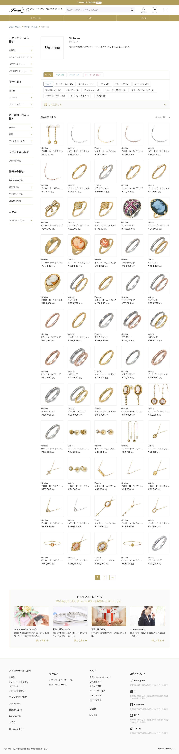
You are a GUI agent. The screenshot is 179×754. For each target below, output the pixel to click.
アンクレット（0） (92, 90)
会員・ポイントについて (100, 677)
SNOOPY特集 (15, 201)
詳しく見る (41, 640)
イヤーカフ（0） (141, 84)
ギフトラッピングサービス (61, 680)
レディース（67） (93, 75)
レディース (36, 18)
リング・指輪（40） (65, 84)
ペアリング (153, 263)
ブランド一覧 (15, 161)
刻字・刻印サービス (58, 684)
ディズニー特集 (16, 194)
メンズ (143, 18)
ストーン (13, 97)
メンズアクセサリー (18, 71)
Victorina (44, 148)
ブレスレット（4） (53, 90)
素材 (11, 134)
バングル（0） (73, 90)
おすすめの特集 (16, 180)
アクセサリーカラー (18, 141)
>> (112, 577)
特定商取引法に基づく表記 (37, 749)
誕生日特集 (14, 187)
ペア (90, 18)
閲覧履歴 (93, 715)
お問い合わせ (95, 700)
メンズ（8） (75, 75)
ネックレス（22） (87, 84)
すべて (48, 75)
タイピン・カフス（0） (81, 96)
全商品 (12, 50)
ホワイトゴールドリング (78, 225)
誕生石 (12, 90)
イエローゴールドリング (78, 188)
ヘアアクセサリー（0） (55, 96)
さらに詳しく (53, 105)
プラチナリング (101, 188)
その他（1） (101, 96)
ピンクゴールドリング (51, 337)
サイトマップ (95, 695)
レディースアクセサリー (19, 57)
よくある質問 (95, 686)
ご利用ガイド (95, 682)
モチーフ (13, 127)
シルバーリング (128, 225)
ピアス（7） (104, 84)
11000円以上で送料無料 (89, 3)
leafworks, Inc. (169, 749)
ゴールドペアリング (76, 411)
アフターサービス (97, 691)
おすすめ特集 (15, 716)
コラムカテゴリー (17, 220)
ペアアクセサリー (17, 64)
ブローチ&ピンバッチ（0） (143, 90)
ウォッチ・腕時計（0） (116, 90)
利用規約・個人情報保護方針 (15, 749)
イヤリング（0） (122, 84)
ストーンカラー (16, 104)
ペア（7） (60, 75)
